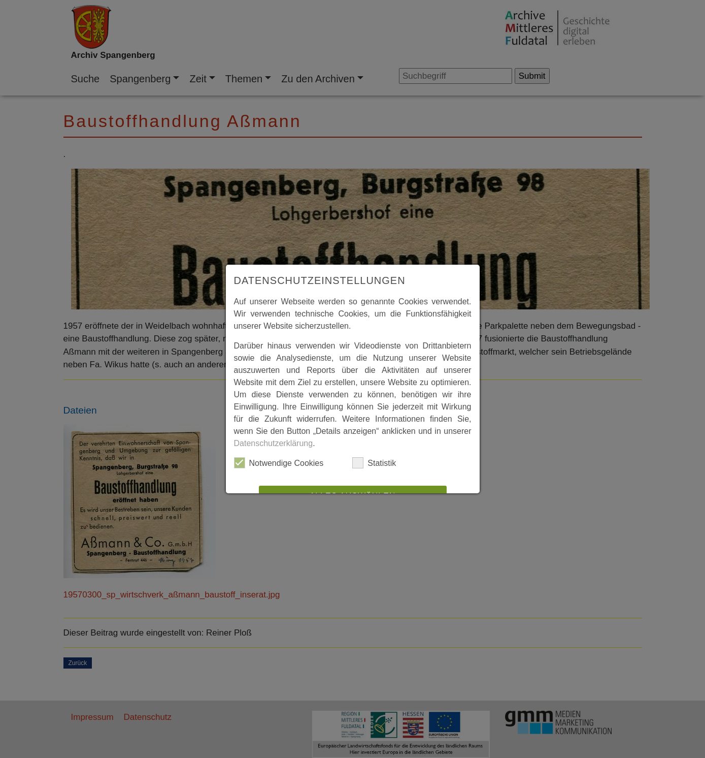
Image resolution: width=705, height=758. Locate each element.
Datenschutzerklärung (273, 443)
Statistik (374, 462)
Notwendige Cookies (279, 462)
